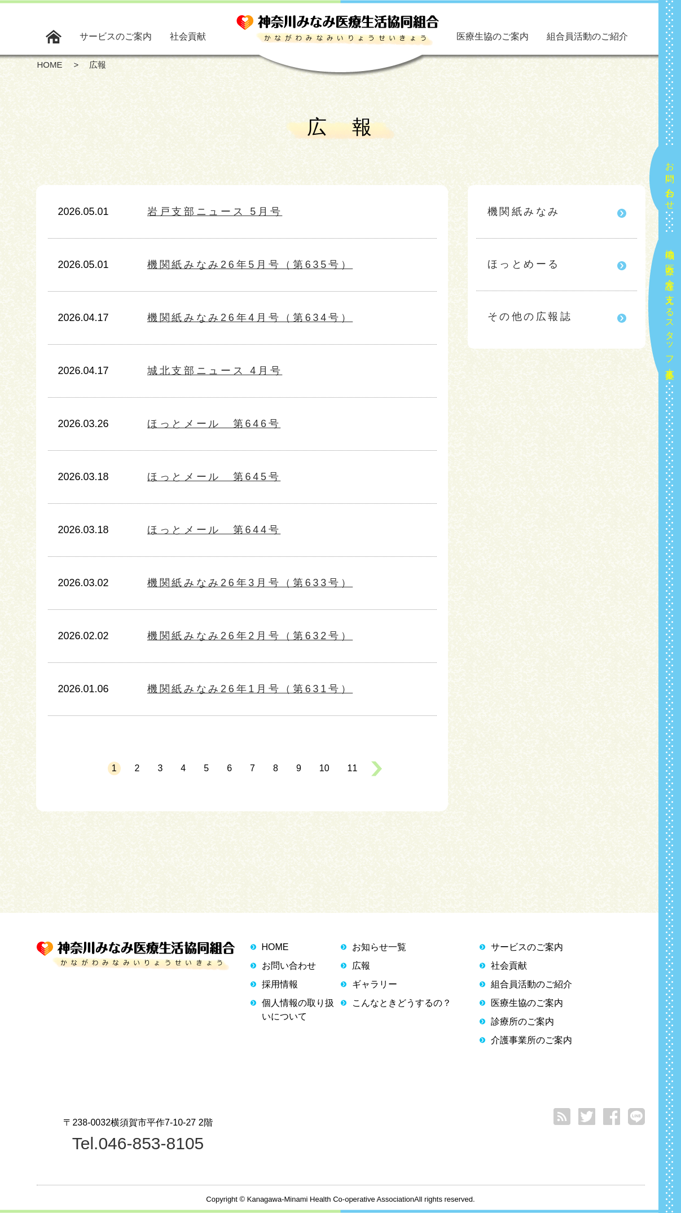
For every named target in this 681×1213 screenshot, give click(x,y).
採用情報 (280, 984)
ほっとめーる (523, 264)
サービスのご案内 (116, 36)
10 (324, 768)
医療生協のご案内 (492, 36)
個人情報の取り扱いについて (298, 1009)
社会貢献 (188, 36)
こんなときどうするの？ (401, 1003)
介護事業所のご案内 (531, 1040)
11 (353, 768)
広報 (361, 965)
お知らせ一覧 (379, 947)
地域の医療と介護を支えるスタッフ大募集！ (670, 309)
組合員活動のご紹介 (587, 36)
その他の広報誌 (530, 316)
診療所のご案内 (522, 1021)
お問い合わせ (670, 181)
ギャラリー (374, 984)
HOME (275, 947)
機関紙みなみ (523, 211)
